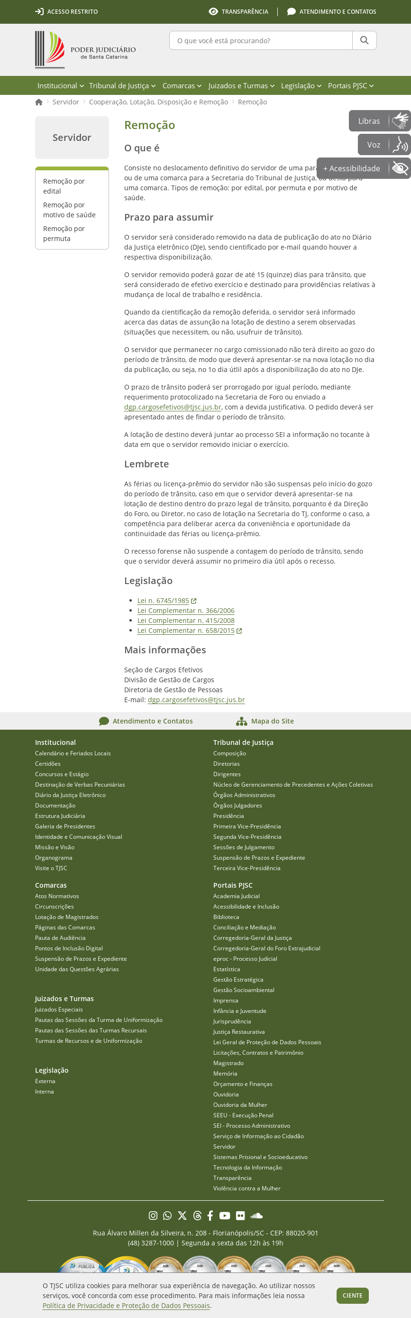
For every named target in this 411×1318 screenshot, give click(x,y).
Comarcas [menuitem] (182, 85)
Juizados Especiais (59, 1009)
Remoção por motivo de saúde (69, 209)
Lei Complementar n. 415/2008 (186, 620)
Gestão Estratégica (238, 979)
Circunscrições (54, 906)
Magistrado (228, 1063)
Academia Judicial (236, 896)
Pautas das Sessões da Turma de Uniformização (99, 1020)
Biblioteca (226, 917)
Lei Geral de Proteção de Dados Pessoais (267, 1042)
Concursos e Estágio (62, 774)
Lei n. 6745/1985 (166, 600)
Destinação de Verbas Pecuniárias (80, 784)
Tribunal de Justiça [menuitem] (122, 85)
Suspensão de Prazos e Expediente (259, 858)
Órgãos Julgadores (237, 805)
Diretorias (226, 764)
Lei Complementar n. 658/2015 (189, 630)
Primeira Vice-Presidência (247, 826)
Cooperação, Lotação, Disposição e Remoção (158, 101)
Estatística (226, 969)
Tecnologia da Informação (247, 1167)
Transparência (232, 1178)
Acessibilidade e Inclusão (246, 906)
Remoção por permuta (64, 233)
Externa (45, 1081)
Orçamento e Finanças (243, 1084)
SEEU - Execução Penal (243, 1115)
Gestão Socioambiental (243, 990)
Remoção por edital (64, 185)
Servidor (66, 101)
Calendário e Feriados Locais (73, 753)
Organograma (54, 858)
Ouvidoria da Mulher (240, 1105)
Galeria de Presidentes (65, 826)
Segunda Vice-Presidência (247, 837)
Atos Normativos (57, 896)
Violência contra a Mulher (247, 1188)
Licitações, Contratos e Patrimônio (258, 1053)
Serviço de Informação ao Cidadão (258, 1136)
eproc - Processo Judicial (245, 959)
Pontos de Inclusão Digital (69, 948)
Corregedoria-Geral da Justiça (252, 938)
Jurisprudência (232, 1021)
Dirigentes (227, 774)
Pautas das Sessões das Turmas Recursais (91, 1030)
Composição (229, 753)
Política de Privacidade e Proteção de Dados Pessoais (126, 1305)
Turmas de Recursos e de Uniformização (88, 1041)
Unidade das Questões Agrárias (77, 969)
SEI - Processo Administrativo (251, 1126)
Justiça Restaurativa (239, 1032)
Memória (225, 1073)
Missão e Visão (54, 847)
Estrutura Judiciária (60, 816)
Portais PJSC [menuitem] (351, 85)
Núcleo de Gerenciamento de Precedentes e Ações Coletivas (293, 784)
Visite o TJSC (51, 868)
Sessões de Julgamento (243, 847)
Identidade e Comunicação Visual (78, 837)
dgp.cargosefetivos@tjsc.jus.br (172, 406)
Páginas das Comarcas (65, 927)
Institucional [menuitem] (60, 85)
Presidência (228, 816)
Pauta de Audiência (60, 938)
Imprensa (225, 1000)
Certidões (48, 764)
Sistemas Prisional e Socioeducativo (260, 1157)
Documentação (55, 805)
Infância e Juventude (239, 1011)
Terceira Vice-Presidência (247, 868)
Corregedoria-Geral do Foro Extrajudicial (266, 948)
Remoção (252, 101)
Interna (44, 1091)
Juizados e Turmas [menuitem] (242, 85)
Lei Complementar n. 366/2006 (186, 610)
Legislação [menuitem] (301, 85)
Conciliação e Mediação (244, 927)
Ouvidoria (226, 1094)
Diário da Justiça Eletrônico (70, 795)
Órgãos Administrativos (244, 795)
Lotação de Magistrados (67, 917)
